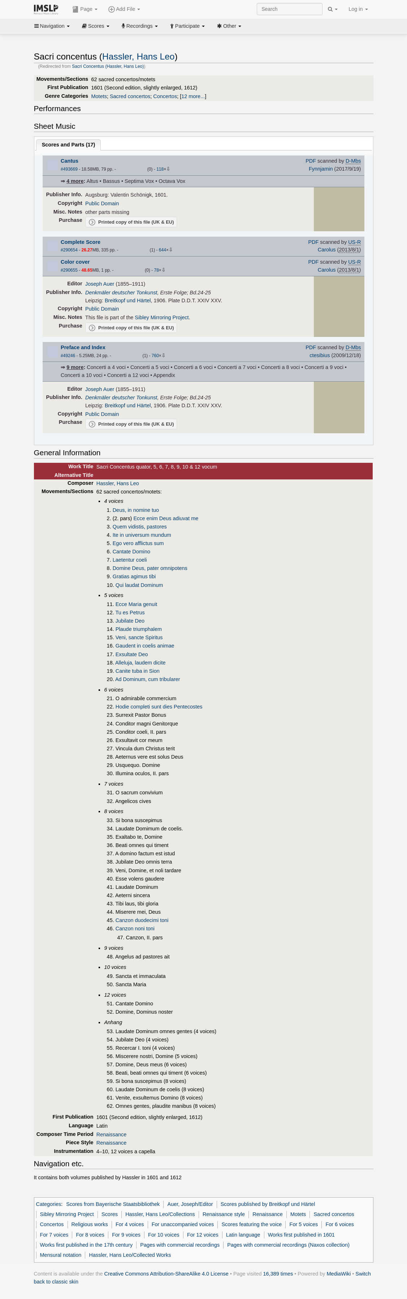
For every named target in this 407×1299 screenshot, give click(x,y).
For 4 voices (130, 1224)
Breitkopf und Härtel (128, 300)
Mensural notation (61, 1255)
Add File (124, 9)
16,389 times (278, 1274)
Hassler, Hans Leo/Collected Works (130, 1255)
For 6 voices (339, 1224)
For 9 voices (126, 1235)
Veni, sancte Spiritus (139, 637)
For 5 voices (304, 1224)
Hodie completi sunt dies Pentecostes (159, 707)
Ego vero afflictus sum (138, 543)
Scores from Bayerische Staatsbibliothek (113, 1204)
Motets (99, 96)
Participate (187, 26)
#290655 (69, 270)
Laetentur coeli (130, 560)
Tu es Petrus (129, 612)
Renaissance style (224, 1214)
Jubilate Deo (130, 621)
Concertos (165, 96)
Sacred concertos (130, 96)
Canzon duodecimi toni (142, 920)
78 (156, 270)
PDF (311, 161)
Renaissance (111, 1134)
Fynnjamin (321, 169)
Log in (358, 9)
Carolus (327, 250)
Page (85, 9)
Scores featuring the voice (251, 1224)
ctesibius (319, 355)
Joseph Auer (99, 284)
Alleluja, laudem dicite (140, 663)
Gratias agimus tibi (134, 576)
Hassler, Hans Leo (138, 56)
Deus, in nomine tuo (136, 510)
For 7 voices (54, 1235)
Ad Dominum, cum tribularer (147, 679)
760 (155, 355)
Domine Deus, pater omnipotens (150, 568)
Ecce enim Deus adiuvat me (165, 518)
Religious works (90, 1224)
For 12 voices (202, 1235)
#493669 (69, 169)
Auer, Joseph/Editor (190, 1204)
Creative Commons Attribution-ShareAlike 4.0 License (166, 1274)
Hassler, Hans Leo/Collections (160, 1214)
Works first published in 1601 (301, 1235)
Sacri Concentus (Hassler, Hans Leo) (108, 66)
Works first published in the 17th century (86, 1245)
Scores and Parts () (68, 145)
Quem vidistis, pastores (140, 527)
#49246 (68, 355)
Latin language (243, 1235)
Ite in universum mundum (142, 535)
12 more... (193, 96)
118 (160, 169)
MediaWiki (339, 1274)
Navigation (52, 26)
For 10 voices (163, 1235)
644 (162, 250)
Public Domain (102, 203)
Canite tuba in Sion (138, 671)
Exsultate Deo (132, 654)
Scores (95, 26)
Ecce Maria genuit (136, 604)
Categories (48, 1204)
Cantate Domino (131, 551)
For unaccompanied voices (183, 1224)
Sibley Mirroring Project (162, 317)
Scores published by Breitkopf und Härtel (268, 1204)
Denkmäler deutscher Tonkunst (121, 292)
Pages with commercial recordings (180, 1245)
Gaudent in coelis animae (145, 646)
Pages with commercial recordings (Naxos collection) (288, 1245)
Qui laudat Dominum (139, 585)
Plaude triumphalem (139, 629)
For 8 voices (90, 1235)
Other (229, 26)
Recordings (140, 26)
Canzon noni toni (135, 928)
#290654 (69, 250)
